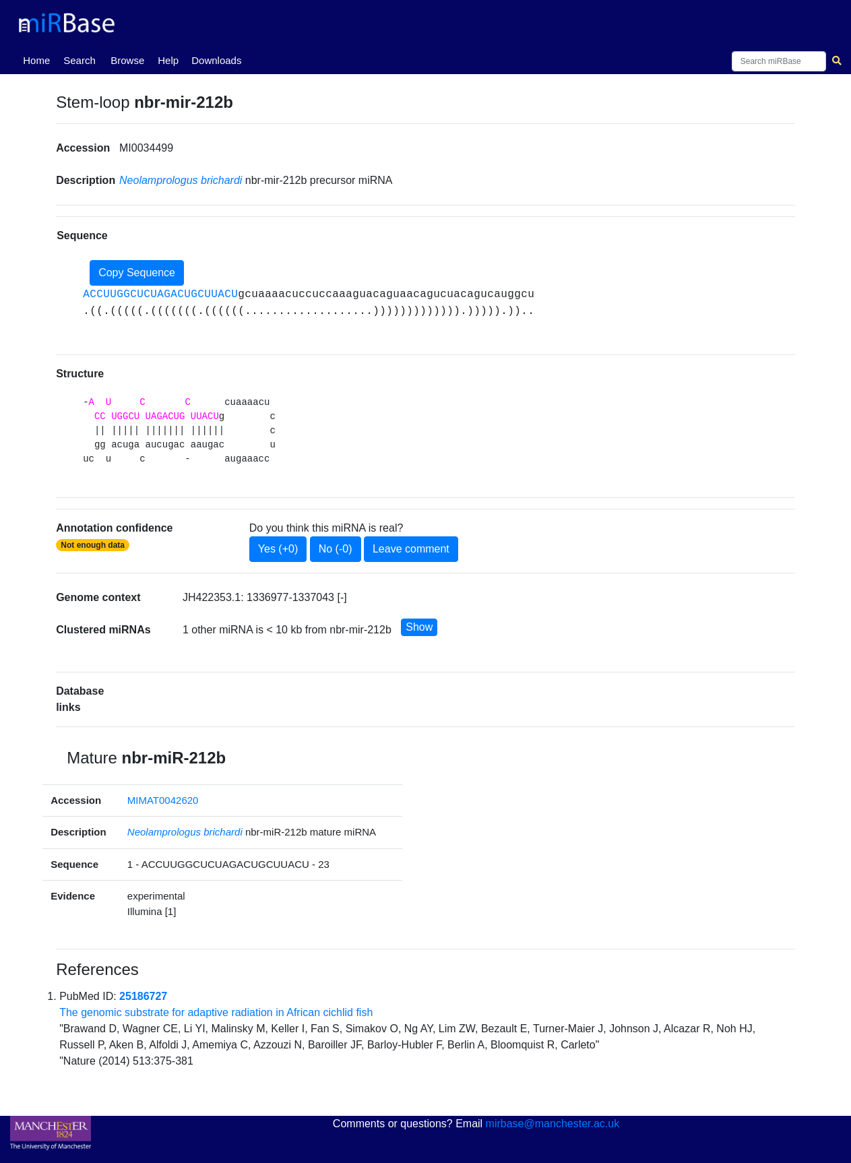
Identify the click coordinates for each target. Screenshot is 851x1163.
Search (79, 60)
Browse (127, 60)
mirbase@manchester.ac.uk (553, 1123)
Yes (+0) (278, 549)
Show (419, 627)
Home (39, 59)
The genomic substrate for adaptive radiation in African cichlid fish (216, 1012)
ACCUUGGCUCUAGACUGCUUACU (160, 294)
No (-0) (335, 549)
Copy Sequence (136, 272)
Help (168, 60)
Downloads (216, 60)
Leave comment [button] (411, 549)
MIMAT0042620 (163, 800)
